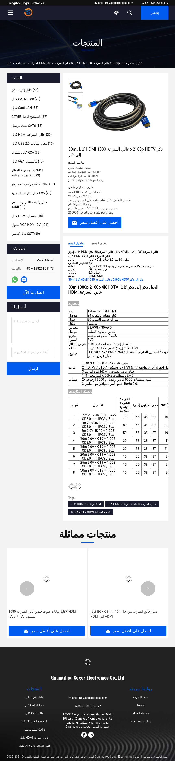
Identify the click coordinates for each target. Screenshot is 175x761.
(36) (24, 108)
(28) (25, 99)
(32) (25, 152)
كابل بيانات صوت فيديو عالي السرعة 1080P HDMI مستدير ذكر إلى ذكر (43, 614)
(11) (33, 184)
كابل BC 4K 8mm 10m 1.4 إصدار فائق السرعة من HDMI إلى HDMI (124, 614)
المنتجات (21, 63)
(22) (31, 193)
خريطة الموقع (141, 713)
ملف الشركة (140, 697)
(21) (29, 225)
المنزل (35, 63)
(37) (29, 117)
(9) (27, 172)
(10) (27, 161)
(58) (24, 90)
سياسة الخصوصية (140, 721)
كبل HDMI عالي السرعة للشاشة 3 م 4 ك (132, 504)
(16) (32, 143)
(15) (26, 126)
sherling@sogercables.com (113, 2)
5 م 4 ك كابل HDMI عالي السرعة (90, 511)
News (140, 705)
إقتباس (155, 12)
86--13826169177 (154, 2)
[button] (27, 588)
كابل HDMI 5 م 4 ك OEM (86, 504)
